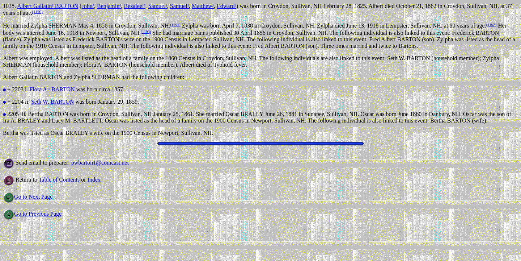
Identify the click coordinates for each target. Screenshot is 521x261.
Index (94, 180)
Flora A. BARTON (52, 89)
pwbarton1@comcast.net (100, 163)
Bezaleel (134, 6)
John (88, 6)
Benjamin (109, 6)
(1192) (491, 24)
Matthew (203, 6)
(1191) (175, 24)
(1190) (37, 11)
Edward (226, 6)
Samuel (157, 6)
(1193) (146, 31)
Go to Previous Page (32, 214)
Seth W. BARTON (52, 102)
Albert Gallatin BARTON (47, 6)
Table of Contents (59, 180)
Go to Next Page (27, 197)
